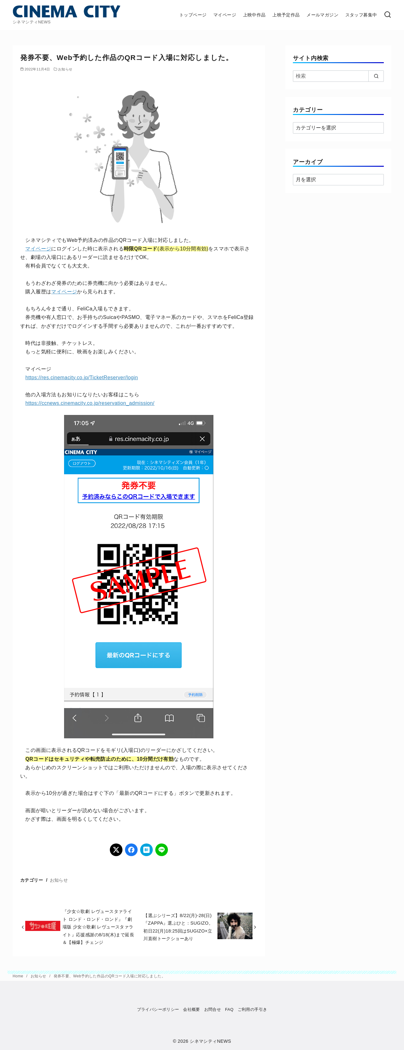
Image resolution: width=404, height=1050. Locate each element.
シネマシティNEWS (210, 1041)
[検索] (387, 15)
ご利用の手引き (252, 1009)
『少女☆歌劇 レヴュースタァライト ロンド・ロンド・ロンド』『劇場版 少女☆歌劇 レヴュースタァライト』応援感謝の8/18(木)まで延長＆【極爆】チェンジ (98, 927)
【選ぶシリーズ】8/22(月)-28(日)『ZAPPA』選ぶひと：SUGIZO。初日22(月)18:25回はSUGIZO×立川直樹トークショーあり (178, 927)
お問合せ (212, 1009)
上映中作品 (254, 14)
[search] (376, 76)
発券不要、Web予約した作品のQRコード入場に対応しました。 (109, 976)
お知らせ (65, 69)
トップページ (192, 14)
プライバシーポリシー (158, 1009)
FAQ (229, 1009)
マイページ (224, 14)
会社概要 (191, 1009)
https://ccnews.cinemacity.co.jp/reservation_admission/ (89, 403)
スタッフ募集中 (361, 14)
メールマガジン (322, 14)
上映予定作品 (286, 14)
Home (18, 976)
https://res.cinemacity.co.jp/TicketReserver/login (81, 377)
